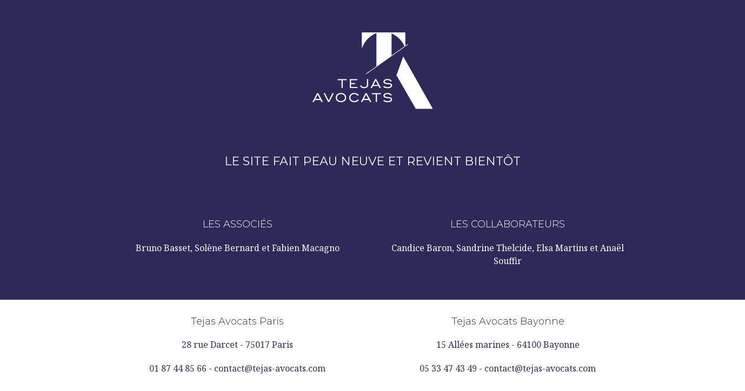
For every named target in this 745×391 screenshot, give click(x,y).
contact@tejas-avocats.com (269, 368)
